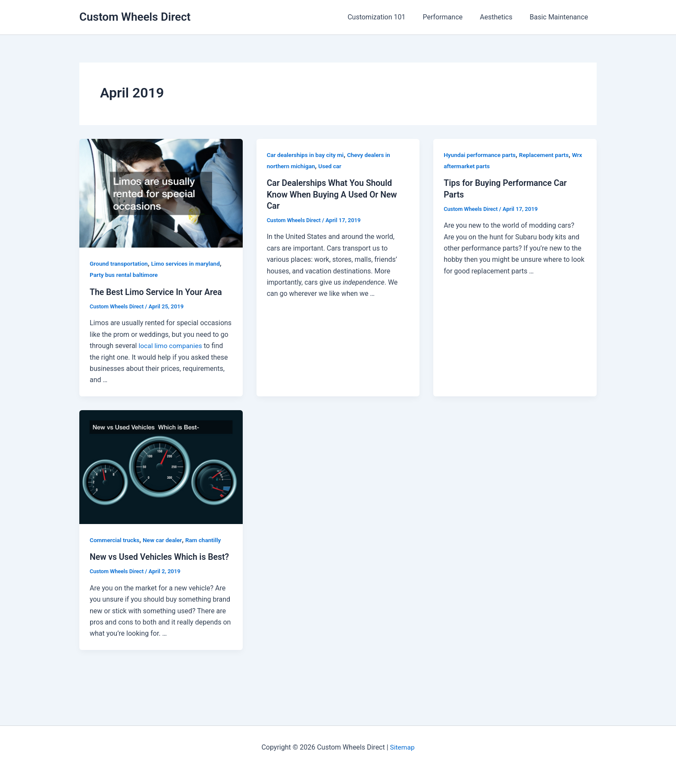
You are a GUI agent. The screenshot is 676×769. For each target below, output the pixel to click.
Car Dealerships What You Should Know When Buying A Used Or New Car (334, 194)
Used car (332, 166)
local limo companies (171, 346)
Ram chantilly (206, 539)
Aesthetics (501, 17)
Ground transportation (120, 263)
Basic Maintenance (560, 17)
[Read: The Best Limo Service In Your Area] (161, 192)
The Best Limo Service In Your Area (158, 292)
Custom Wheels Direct (135, 16)
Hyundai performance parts (481, 154)
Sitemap (402, 747)
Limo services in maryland (188, 263)
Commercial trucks (115, 539)
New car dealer (164, 539)
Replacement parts (547, 154)
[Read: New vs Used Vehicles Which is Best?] (161, 466)
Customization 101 (388, 17)
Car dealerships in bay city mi (306, 154)
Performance (451, 17)
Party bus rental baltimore (125, 274)
